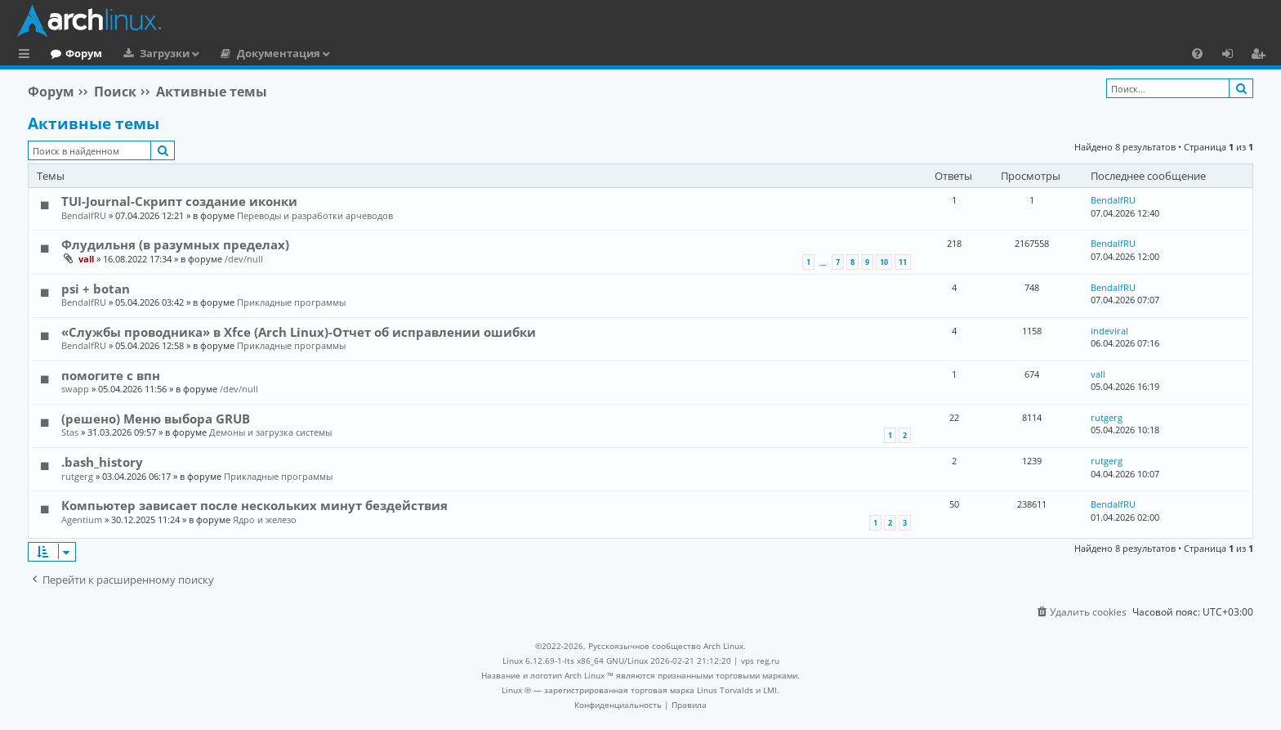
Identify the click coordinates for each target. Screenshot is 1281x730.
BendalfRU (83, 215)
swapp (75, 389)
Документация (345, 53)
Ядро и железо (265, 519)
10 (884, 262)
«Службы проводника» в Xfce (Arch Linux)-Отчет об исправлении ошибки (298, 332)
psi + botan (95, 288)
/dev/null (244, 259)
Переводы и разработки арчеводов (315, 215)
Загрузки (232, 53)
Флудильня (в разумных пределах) (175, 244)
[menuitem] (1197, 53)
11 (903, 262)
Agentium (81, 519)
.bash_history (102, 462)
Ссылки (27, 55)
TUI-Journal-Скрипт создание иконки (179, 201)
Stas (69, 432)
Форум (150, 53)
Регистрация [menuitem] (1261, 55)
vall (86, 259)
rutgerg (1107, 417)
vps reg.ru (760, 660)
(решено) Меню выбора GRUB (155, 418)
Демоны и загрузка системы (270, 432)
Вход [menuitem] (1233, 55)
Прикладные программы (291, 302)
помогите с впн (110, 375)
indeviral (1109, 331)
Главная (73, 53)
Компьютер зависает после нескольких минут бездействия (254, 505)
